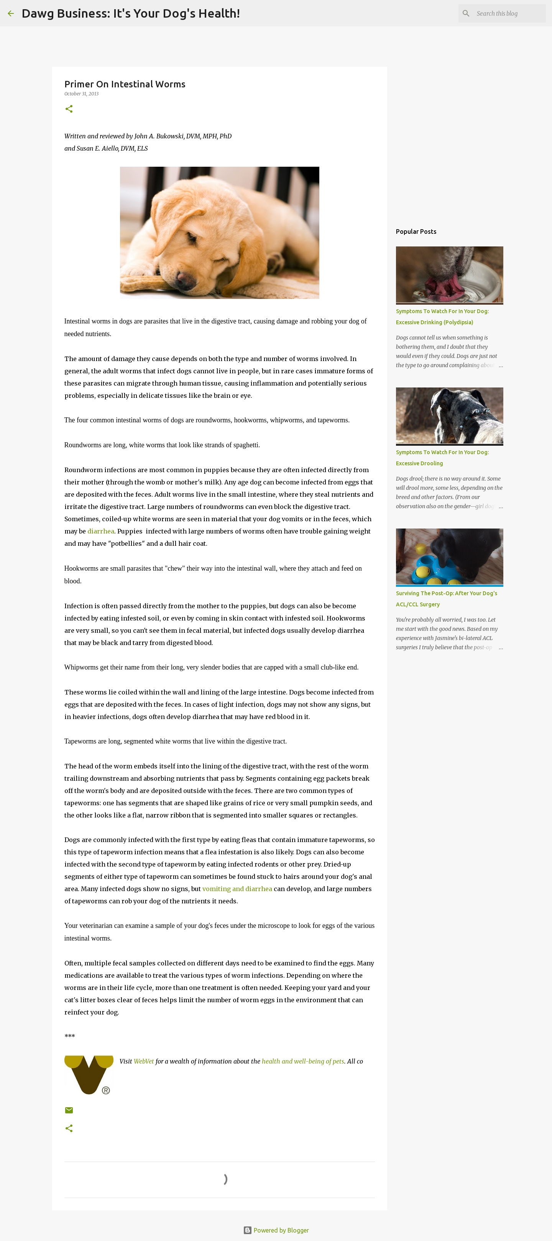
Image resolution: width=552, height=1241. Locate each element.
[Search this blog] (505, 13)
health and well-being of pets (303, 1061)
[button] (69, 109)
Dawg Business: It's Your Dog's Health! (130, 13)
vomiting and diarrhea (237, 889)
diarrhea (100, 531)
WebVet (144, 1061)
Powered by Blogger (276, 1230)
